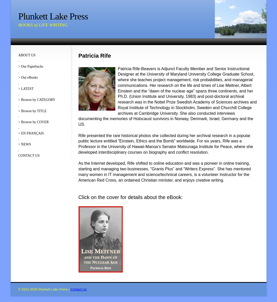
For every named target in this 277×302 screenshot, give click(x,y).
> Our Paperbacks (30, 66)
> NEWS (24, 144)
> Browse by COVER (33, 122)
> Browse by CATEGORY (37, 100)
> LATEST (26, 89)
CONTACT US (29, 156)
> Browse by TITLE (32, 111)
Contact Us (78, 289)
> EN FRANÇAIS (31, 133)
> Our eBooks (28, 77)
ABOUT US (27, 55)
